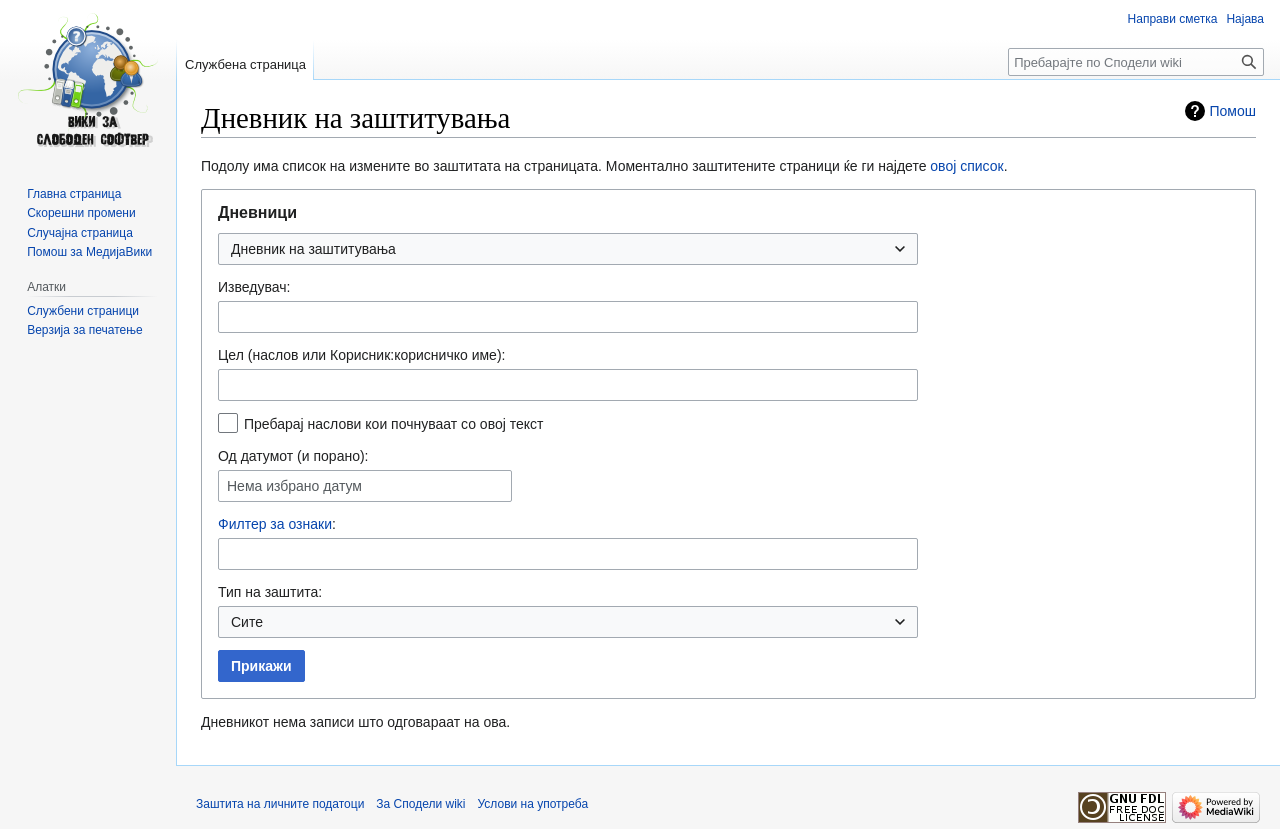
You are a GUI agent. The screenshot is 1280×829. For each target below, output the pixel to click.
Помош (1233, 111)
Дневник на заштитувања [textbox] (313, 249)
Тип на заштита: (270, 592)
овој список (966, 166)
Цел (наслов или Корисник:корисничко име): (361, 355)
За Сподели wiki (420, 804)
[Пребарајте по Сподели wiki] (1136, 62)
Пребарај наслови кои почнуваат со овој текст (393, 424)
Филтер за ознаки (275, 524)
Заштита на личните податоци (280, 804)
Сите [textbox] (247, 622)
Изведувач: (254, 287)
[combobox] (568, 249)
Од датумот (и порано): (293, 456)
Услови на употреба (533, 804)
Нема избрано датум (294, 486)
